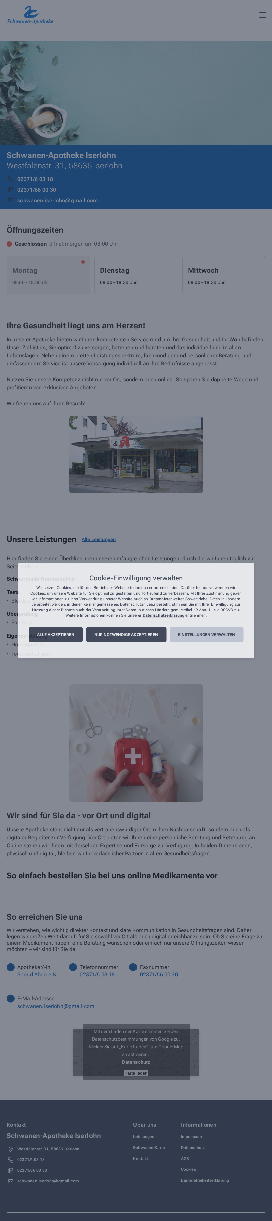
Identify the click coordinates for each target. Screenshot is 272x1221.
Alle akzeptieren (55, 634)
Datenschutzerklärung (163, 615)
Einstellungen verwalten (206, 634)
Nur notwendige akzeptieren (126, 634)
